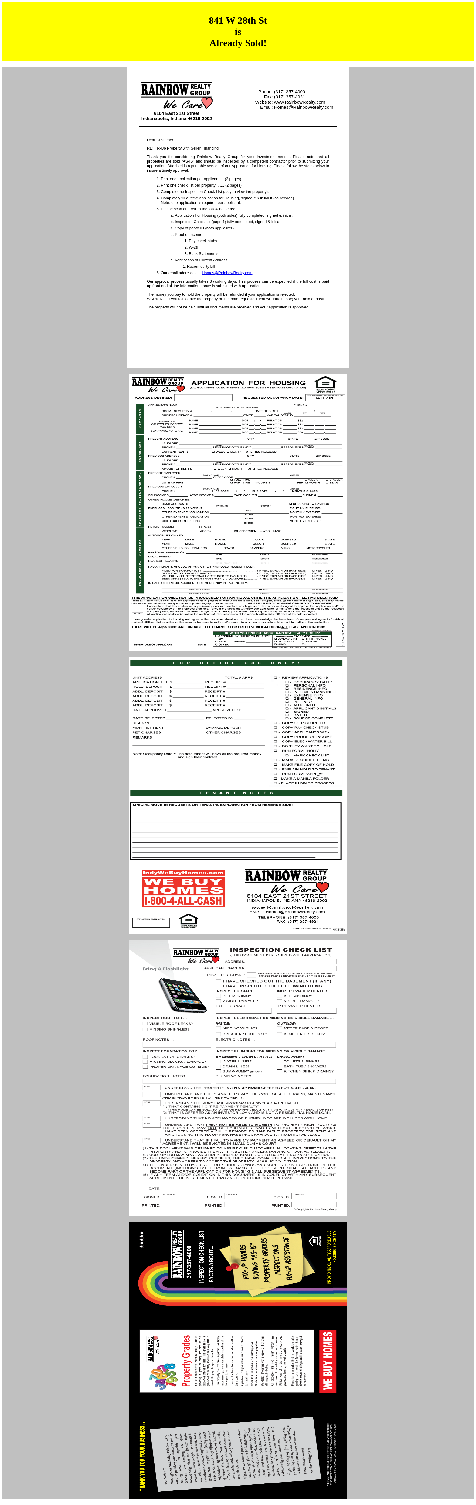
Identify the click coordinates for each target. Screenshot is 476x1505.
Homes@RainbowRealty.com (227, 272)
